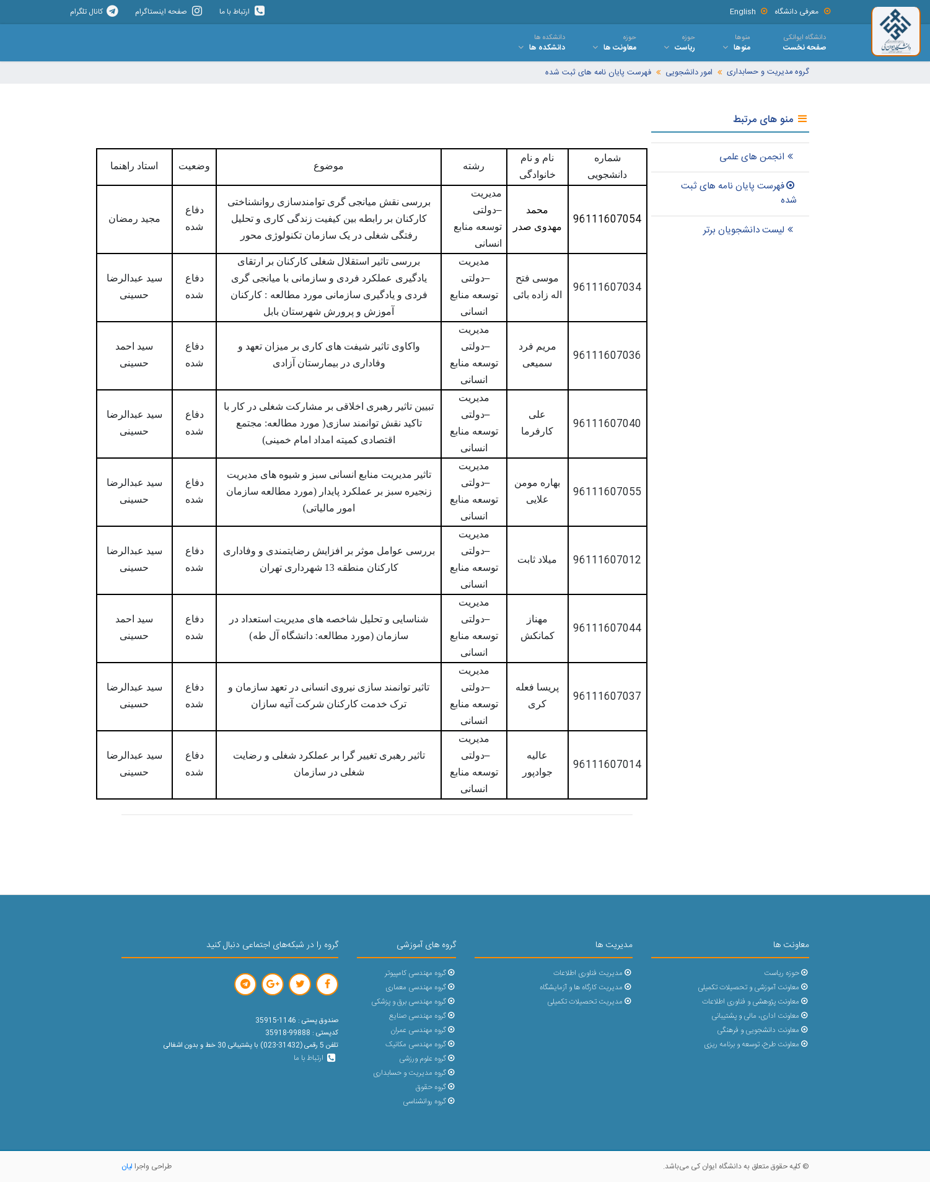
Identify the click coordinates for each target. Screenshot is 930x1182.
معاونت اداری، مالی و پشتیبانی (760, 1016)
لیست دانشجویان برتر (750, 230)
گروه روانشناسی (429, 1102)
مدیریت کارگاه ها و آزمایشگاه (586, 988)
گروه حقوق (435, 1087)
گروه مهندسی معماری (420, 988)
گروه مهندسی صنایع (422, 1016)
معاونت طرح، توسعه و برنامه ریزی (756, 1045)
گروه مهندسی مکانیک (420, 1045)
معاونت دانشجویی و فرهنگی (763, 1030)
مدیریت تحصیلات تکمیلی (589, 1002)
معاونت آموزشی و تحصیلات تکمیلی (753, 988)
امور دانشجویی (689, 72)
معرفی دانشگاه (802, 12)
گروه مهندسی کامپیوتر (420, 973)
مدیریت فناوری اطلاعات (592, 973)
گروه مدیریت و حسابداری (768, 72)
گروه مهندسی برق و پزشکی (413, 1002)
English (749, 12)
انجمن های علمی (758, 157)
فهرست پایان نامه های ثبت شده (598, 72)
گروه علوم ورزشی (427, 1059)
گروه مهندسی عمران (422, 1030)
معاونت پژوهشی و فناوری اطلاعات (755, 1002)
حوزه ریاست (786, 973)
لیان (127, 1166)
